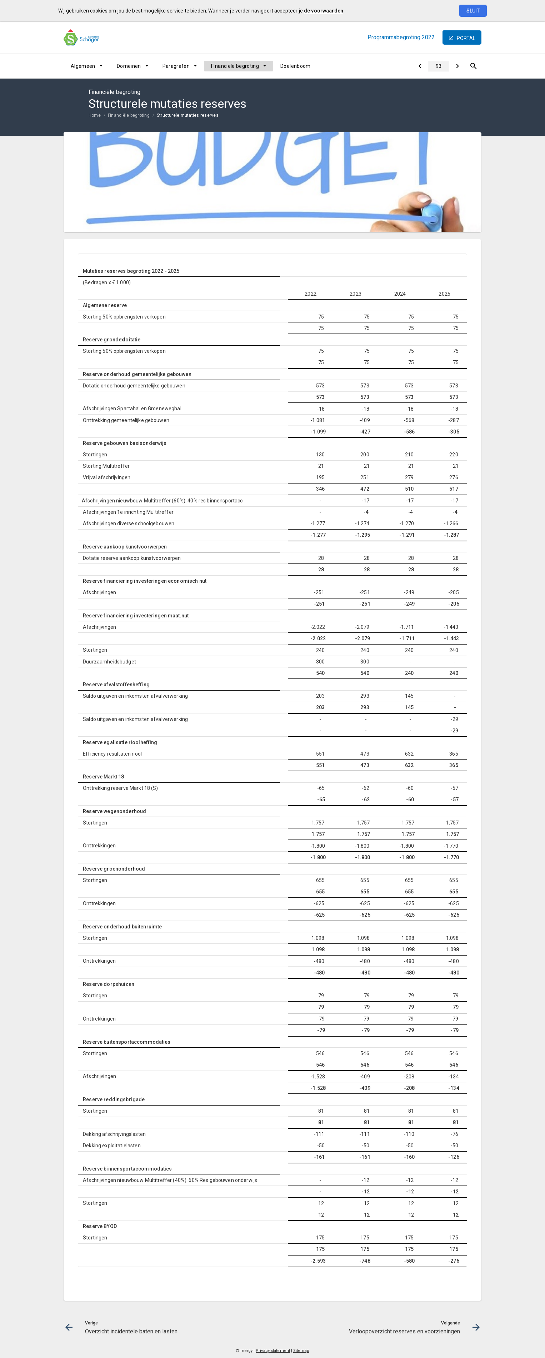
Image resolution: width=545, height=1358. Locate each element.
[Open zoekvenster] (473, 66)
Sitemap (301, 1350)
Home (95, 115)
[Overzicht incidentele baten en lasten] (420, 66)
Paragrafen (176, 66)
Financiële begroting (235, 66)
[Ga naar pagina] (438, 66)
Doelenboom (295, 66)
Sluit (473, 11)
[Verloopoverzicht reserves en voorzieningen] (457, 66)
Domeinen (129, 66)
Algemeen (83, 66)
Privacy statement (273, 1350)
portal (466, 38)
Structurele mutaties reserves (188, 115)
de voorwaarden (323, 11)
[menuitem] (87, 66)
